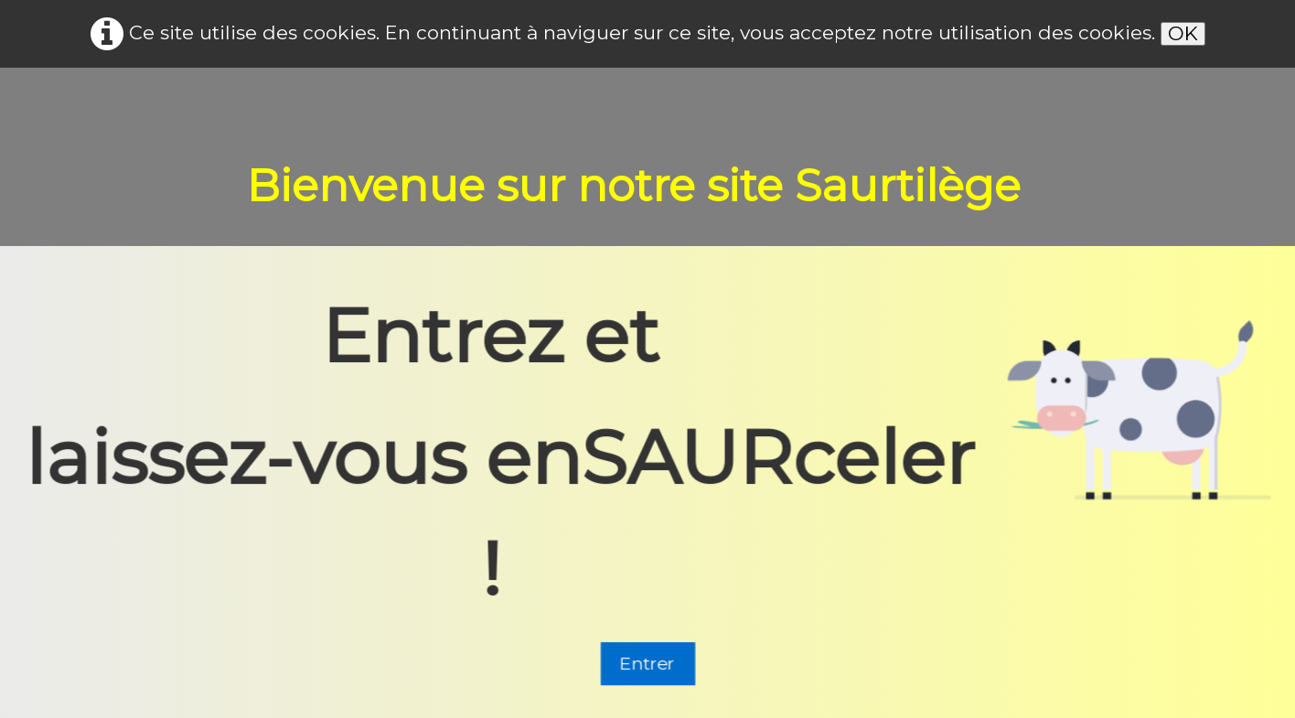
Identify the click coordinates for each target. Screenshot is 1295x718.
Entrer (648, 665)
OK (1183, 33)
